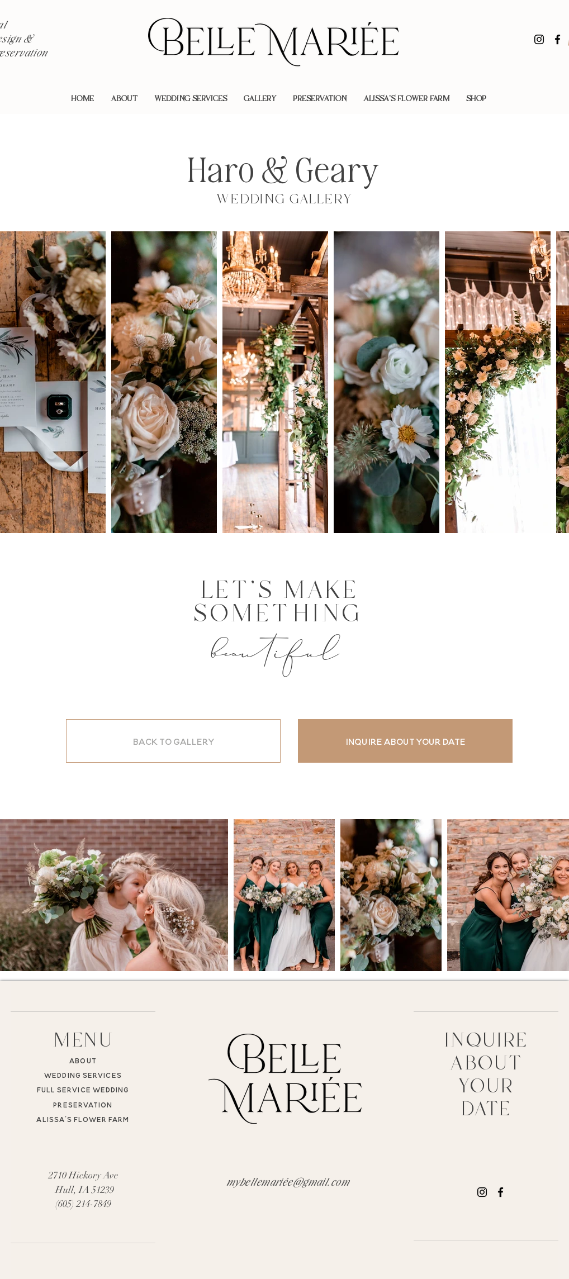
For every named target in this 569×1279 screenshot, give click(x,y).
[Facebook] (557, 39)
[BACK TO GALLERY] (173, 741)
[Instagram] (539, 39)
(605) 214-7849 (83, 1204)
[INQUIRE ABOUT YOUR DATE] (405, 741)
